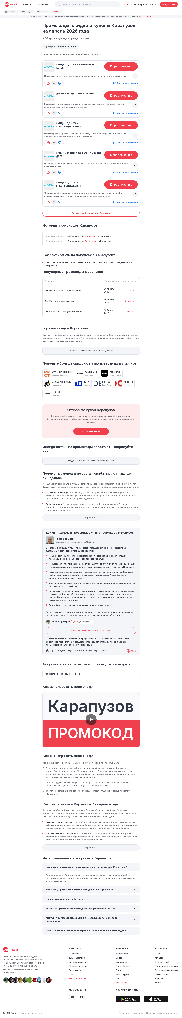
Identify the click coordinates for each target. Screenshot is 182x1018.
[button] (58, 4)
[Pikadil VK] (72, 997)
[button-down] (59, 83)
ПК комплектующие (78, 966)
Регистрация (139, 4)
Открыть (129, 290)
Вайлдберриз (122, 974)
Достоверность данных (166, 966)
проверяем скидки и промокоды (92, 605)
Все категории (78, 978)
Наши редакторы (57, 556)
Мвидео (120, 958)
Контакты (159, 983)
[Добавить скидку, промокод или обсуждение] (169, 4)
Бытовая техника (77, 962)
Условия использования (131, 1013)
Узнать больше (145, 16)
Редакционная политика (166, 970)
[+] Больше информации (125, 83)
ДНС (118, 978)
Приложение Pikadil (128, 990)
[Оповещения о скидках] (126, 4)
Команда (159, 958)
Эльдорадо (121, 962)
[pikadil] (10, 4)
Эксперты (159, 978)
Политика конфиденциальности (162, 1013)
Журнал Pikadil (162, 962)
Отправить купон (91, 431)
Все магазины (124, 982)
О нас (157, 953)
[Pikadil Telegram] (81, 997)
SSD (71, 974)
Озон (118, 970)
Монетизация (161, 974)
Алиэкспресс (122, 953)
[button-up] (48, 83)
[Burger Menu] (27, 4)
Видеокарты (75, 970)
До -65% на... (91, 241)
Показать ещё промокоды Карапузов (91, 213)
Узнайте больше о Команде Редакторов (91, 630)
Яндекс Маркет (123, 966)
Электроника (75, 953)
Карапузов (92, 54)
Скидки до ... (91, 236)
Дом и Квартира (77, 958)
